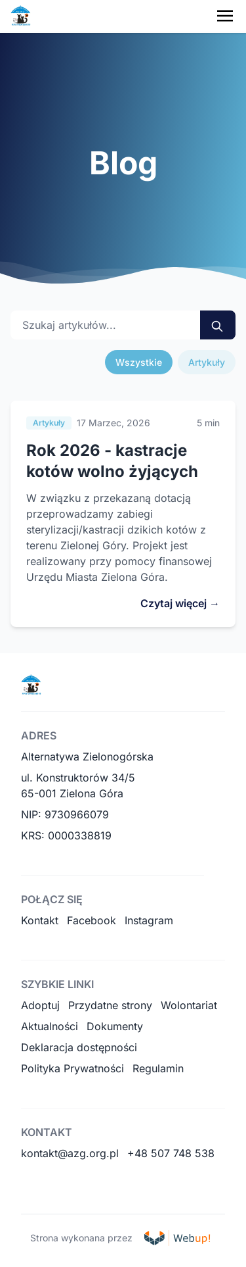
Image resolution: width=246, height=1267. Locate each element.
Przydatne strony (110, 1005)
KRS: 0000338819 (66, 835)
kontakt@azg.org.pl (70, 1153)
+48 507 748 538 (171, 1153)
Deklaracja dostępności (79, 1047)
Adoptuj (40, 1005)
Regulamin (158, 1068)
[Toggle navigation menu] (225, 15)
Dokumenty (115, 1026)
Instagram (149, 920)
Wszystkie (138, 362)
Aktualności (49, 1026)
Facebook (91, 920)
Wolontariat (189, 1005)
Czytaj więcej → (180, 603)
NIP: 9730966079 (65, 814)
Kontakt (39, 920)
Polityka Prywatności (72, 1068)
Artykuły (206, 362)
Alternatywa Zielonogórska (87, 756)
